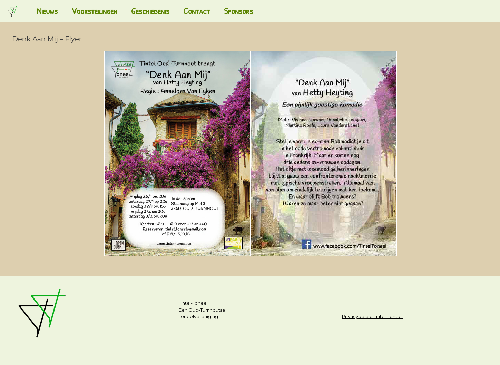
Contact (196, 11)
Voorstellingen (94, 11)
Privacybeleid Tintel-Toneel (372, 316)
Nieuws (47, 11)
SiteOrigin (247, 351)
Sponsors (238, 11)
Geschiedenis (150, 11)
